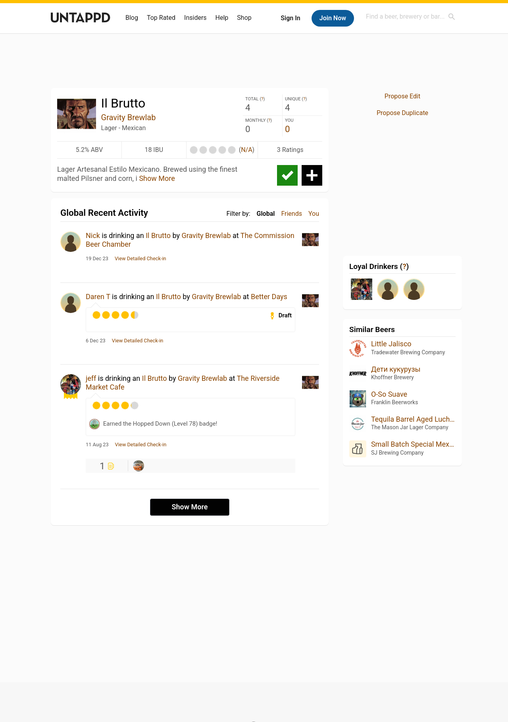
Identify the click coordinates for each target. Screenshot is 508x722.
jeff (91, 378)
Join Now (332, 18)
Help (222, 17)
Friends (291, 213)
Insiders (195, 17)
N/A (246, 150)
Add (312, 175)
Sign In (290, 18)
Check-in (287, 175)
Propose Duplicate (402, 113)
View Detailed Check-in (140, 258)
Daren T (98, 296)
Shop (244, 17)
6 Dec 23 (96, 341)
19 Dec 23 (97, 258)
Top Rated (161, 17)
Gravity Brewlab (128, 117)
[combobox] (411, 16)
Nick (93, 235)
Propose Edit (402, 96)
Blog (131, 17)
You (313, 213)
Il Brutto (158, 235)
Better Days (269, 296)
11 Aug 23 (97, 444)
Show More (157, 178)
